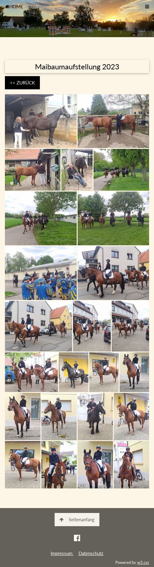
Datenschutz (91, 553)
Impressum (62, 553)
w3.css (143, 562)
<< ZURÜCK (22, 82)
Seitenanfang (77, 519)
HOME (14, 6)
